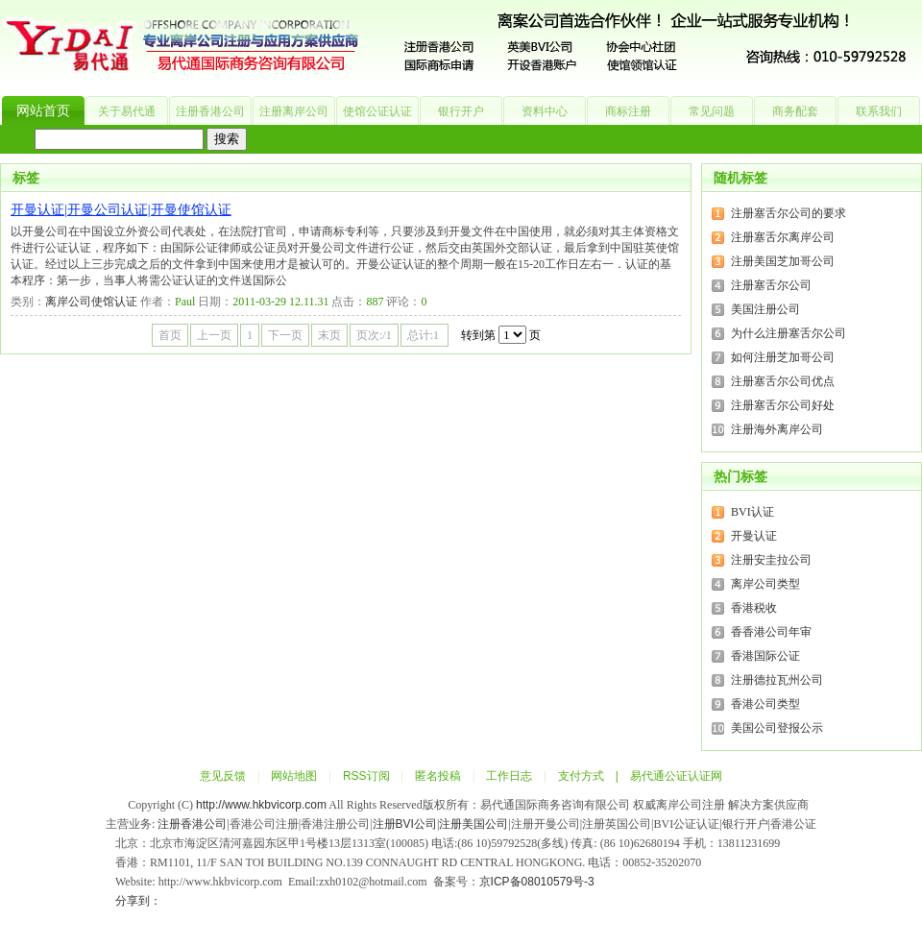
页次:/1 (374, 335)
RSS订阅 (366, 776)
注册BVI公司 (405, 824)
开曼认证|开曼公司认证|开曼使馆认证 (121, 210)
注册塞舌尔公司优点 (783, 381)
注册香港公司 (210, 111)
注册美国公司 (473, 824)
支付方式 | (594, 776)
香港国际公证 (765, 656)
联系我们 (879, 111)
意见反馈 (223, 776)
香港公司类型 (765, 704)
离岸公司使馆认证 (91, 301)
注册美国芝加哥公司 (783, 261)
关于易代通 (127, 111)
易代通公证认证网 (676, 776)
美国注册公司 (765, 309)
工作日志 (509, 776)
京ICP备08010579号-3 (536, 881)
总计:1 (424, 335)
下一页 (285, 335)
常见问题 (712, 111)
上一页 (214, 335)
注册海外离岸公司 (777, 429)
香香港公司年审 (771, 632)
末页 (329, 335)
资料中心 (545, 111)
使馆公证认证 (377, 111)
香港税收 (754, 608)
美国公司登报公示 (777, 728)
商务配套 (795, 111)
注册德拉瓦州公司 (777, 680)
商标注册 (628, 111)
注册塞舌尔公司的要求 (788, 213)
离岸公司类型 (765, 584)
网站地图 (294, 776)
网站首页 (43, 111)
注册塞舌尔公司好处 (783, 405)
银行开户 (461, 111)
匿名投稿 (438, 776)
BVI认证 (752, 512)
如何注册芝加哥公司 (783, 357)
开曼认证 (754, 536)
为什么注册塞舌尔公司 (788, 333)
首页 (170, 335)
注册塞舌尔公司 (771, 285)
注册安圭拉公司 (771, 560)
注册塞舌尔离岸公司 (783, 237)
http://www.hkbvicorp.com (261, 805)
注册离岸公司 (293, 111)
